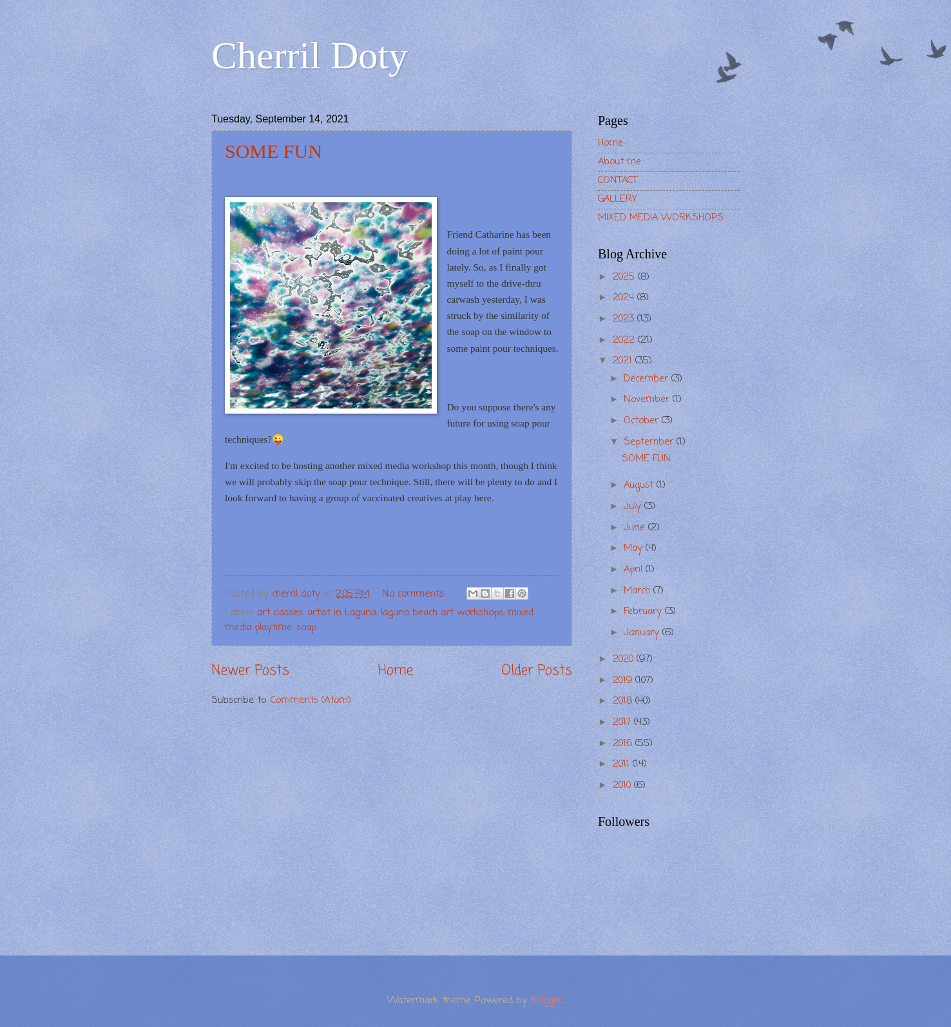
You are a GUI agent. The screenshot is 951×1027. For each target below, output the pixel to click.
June (636, 528)
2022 (625, 340)
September (650, 442)
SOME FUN (273, 151)
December (647, 379)
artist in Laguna (341, 613)
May (635, 548)
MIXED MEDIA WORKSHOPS (661, 218)
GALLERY (617, 199)
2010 (623, 785)
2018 (624, 701)
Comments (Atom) (311, 700)
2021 (624, 361)
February (644, 611)
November (648, 399)
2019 (624, 680)
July (634, 506)
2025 (625, 277)
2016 (624, 743)
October (643, 421)
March (638, 591)
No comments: (415, 594)
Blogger (546, 1000)
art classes (280, 613)
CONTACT (617, 180)
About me (619, 162)
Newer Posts (250, 671)
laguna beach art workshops (442, 613)
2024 (625, 298)
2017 (623, 722)
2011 (623, 764)
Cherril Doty (309, 55)
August (640, 485)
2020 (625, 659)
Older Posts (536, 671)
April (635, 569)
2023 (625, 319)
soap (306, 627)
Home (395, 671)
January (643, 633)
